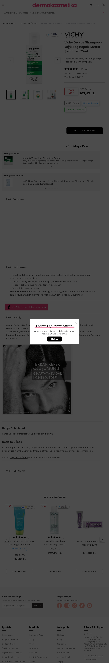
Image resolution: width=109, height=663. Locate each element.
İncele (54, 339)
